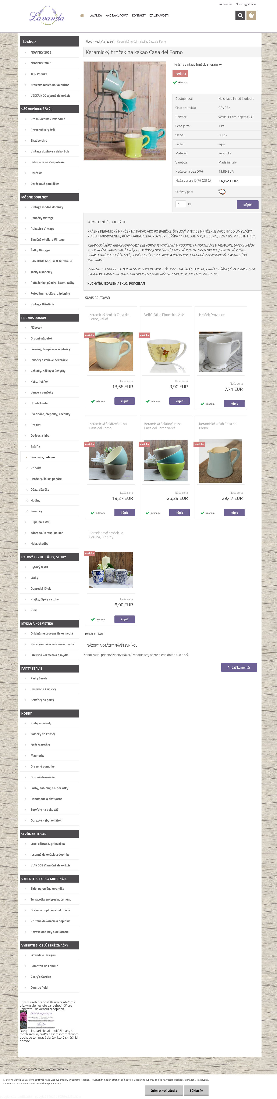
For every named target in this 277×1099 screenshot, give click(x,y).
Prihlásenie (225, 4)
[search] (240, 15)
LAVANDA (96, 15)
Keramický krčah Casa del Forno (218, 426)
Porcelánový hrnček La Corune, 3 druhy (106, 535)
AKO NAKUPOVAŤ (117, 15)
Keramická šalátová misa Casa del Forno (108, 426)
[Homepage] (81, 15)
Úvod (89, 41)
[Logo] (47, 15)
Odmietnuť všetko (164, 1090)
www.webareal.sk (57, 1069)
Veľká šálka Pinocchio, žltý (164, 315)
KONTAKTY (139, 15)
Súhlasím (196, 1090)
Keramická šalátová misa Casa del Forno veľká (163, 426)
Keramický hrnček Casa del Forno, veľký (109, 317)
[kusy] (180, 204)
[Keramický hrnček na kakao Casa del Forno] (125, 63)
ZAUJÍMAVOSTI (159, 15)
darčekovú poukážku (49, 1030)
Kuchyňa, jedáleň (104, 41)
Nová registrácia (246, 4)
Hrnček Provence (212, 315)
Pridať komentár (239, 667)
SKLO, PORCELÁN (132, 283)
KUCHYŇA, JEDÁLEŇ (102, 283)
